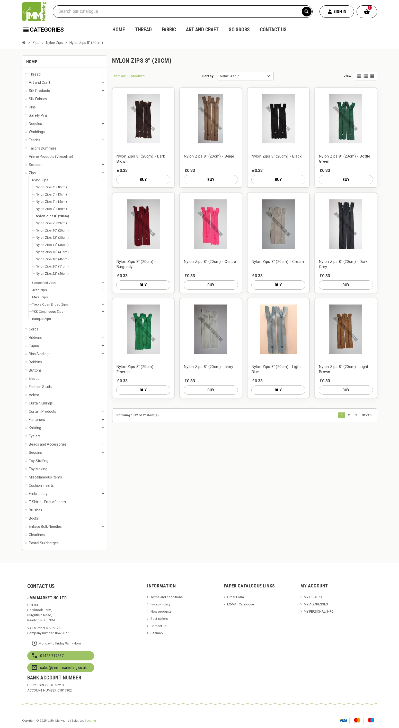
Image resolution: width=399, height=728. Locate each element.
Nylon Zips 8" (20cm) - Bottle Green (344, 159)
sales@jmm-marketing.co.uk (63, 668)
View (347, 76)
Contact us (158, 626)
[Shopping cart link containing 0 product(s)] (367, 11)
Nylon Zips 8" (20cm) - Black (277, 156)
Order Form (235, 597)
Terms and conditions (166, 597)
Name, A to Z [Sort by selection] (229, 76)
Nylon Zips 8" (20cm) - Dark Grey (343, 264)
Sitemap (156, 633)
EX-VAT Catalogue (240, 604)
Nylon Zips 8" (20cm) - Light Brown (343, 369)
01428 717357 (52, 656)
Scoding (90, 720)
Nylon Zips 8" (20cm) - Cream (278, 261)
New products (161, 611)
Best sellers (159, 619)
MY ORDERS (313, 597)
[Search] (182, 11)
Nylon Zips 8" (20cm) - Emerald (136, 369)
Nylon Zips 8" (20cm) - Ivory (208, 366)
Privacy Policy (160, 604)
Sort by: (208, 76)
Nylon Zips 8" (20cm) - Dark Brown (141, 159)
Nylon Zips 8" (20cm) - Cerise (210, 261)
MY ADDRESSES (316, 604)
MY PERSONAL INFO (319, 611)
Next (367, 415)
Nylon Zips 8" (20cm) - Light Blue (276, 369)
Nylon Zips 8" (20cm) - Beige (209, 156)
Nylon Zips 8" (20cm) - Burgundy (136, 264)
